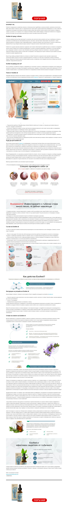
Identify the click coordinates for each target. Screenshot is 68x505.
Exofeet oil (36, 77)
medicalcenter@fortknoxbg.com (12, 474)
